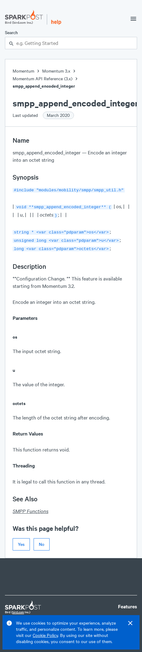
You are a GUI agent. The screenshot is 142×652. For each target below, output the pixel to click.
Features (127, 602)
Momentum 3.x (56, 71)
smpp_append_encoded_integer (44, 86)
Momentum (23, 71)
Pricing (125, 613)
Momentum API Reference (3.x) (42, 79)
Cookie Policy (45, 635)
